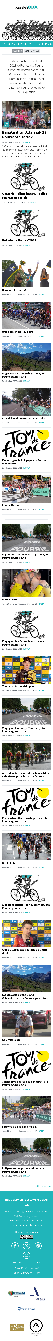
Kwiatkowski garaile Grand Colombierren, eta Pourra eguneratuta (25, 996)
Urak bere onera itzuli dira (17, 331)
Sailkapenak (32, 51)
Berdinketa (9, 863)
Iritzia (41, 294)
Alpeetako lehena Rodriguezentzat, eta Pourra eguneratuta (26, 906)
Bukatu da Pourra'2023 (19, 240)
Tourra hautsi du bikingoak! (18, 686)
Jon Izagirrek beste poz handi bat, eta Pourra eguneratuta (25, 1083)
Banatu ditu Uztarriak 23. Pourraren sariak (25, 135)
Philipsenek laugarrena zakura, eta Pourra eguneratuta (23, 1170)
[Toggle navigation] (4, 7)
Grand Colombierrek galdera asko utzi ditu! (24, 951)
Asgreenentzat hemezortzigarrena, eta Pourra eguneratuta (25, 556)
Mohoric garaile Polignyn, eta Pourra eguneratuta (24, 461)
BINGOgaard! (10, 599)
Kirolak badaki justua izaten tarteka (23, 418)
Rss (38, 1273)
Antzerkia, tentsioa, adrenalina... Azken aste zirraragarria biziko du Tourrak (26, 774)
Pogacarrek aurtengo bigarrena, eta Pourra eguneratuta (24, 375)
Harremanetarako (22, 1273)
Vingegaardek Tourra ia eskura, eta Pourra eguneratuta (23, 643)
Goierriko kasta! (11, 1040)
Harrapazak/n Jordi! (14, 290)
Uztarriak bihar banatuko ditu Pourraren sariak (24, 195)
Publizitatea (20, 1268)
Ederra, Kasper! (11, 505)
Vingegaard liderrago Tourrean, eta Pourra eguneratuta (23, 729)
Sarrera (17, 51)
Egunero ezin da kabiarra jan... (20, 1126)
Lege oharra (34, 1262)
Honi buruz (17, 1262)
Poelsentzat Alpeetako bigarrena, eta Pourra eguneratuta (24, 819)
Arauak (35, 1268)
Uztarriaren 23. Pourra (27, 44)
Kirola (26, 142)
